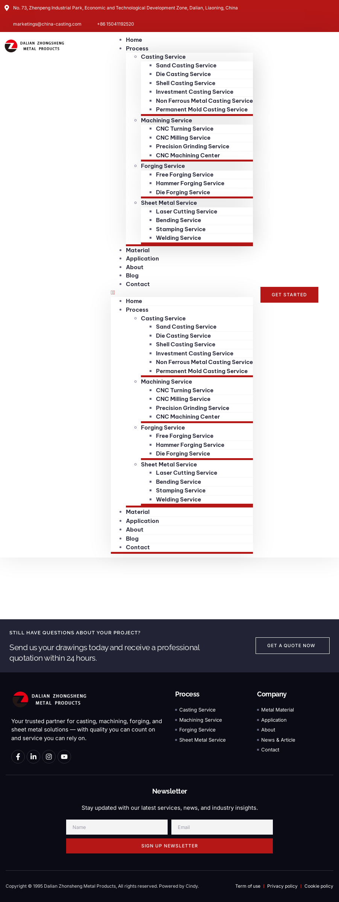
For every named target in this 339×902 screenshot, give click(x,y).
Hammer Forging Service (190, 183)
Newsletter (169, 791)
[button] (182, 292)
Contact (138, 284)
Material (138, 511)
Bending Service (178, 220)
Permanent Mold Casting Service (202, 109)
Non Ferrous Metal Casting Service (204, 100)
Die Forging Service (183, 192)
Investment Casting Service (194, 91)
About (135, 529)
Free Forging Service (184, 174)
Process (137, 48)
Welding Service (178, 237)
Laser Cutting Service (186, 211)
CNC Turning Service (184, 128)
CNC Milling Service (183, 137)
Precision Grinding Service (192, 146)
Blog (132, 538)
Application (142, 520)
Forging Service (163, 165)
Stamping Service (181, 229)
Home (134, 301)
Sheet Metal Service (169, 202)
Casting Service (163, 56)
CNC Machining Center (188, 155)
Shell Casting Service (185, 83)
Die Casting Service (183, 74)
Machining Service (166, 120)
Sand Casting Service (186, 65)
